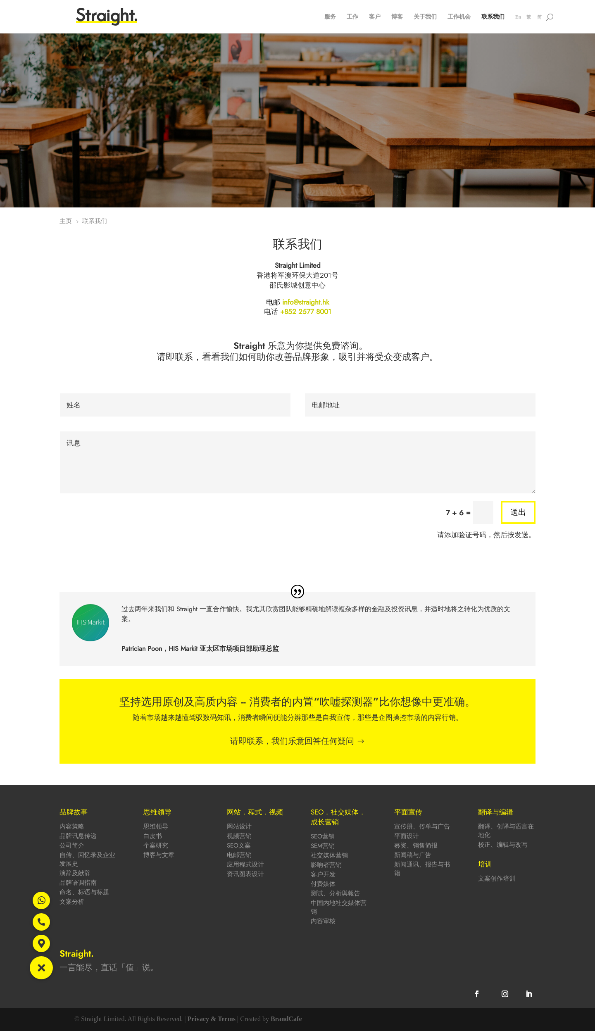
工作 (352, 17)
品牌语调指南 (78, 882)
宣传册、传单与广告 (422, 826)
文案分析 (72, 901)
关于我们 (425, 17)
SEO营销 (323, 836)
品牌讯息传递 (78, 836)
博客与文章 (158, 855)
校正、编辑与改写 (503, 844)
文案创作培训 (496, 878)
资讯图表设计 (245, 874)
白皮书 (152, 836)
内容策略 (72, 826)
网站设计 (239, 826)
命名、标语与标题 (84, 892)
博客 (397, 17)
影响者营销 (326, 864)
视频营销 (239, 836)
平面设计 (406, 836)
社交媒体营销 (329, 855)
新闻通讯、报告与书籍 (422, 869)
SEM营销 (323, 845)
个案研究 (155, 845)
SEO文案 (239, 845)
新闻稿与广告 (412, 855)
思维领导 (155, 826)
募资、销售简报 (416, 845)
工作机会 (459, 17)
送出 (518, 512)
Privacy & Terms (212, 1018)
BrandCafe (286, 1018)
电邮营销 (239, 855)
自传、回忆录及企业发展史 (87, 859)
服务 (330, 17)
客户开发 (323, 874)
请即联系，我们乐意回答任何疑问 (292, 741)
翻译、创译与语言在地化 (506, 831)
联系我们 (493, 17)
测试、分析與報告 (335, 893)
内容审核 (323, 921)
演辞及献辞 (75, 873)
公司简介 (72, 845)
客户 (375, 17)
